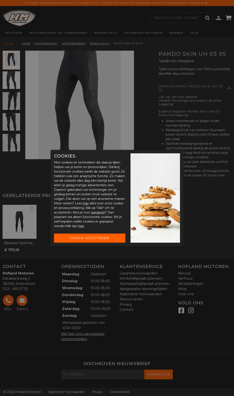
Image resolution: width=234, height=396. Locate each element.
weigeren (98, 212)
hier (86, 203)
